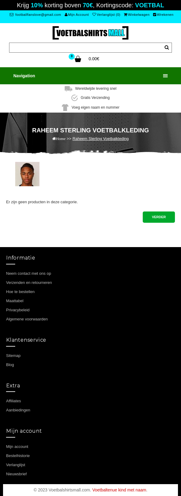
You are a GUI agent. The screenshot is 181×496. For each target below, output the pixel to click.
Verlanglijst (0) (106, 14)
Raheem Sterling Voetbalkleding (101, 138)
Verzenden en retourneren (29, 282)
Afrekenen (163, 14)
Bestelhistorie (18, 455)
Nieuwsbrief (16, 474)
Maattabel (14, 301)
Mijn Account (77, 14)
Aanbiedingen (18, 410)
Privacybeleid (17, 310)
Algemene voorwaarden (27, 319)
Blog (10, 364)
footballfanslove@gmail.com (35, 14)
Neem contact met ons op (28, 273)
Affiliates (13, 401)
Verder (159, 217)
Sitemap (13, 355)
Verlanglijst (15, 465)
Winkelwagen (136, 14)
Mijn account (17, 446)
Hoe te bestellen (20, 291)
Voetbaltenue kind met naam (119, 489)
